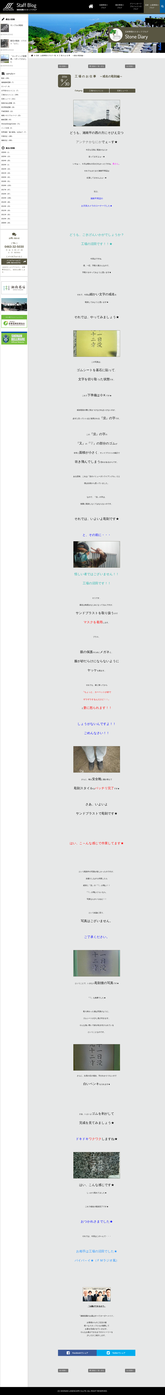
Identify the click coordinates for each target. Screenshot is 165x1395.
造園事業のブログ (103, 6)
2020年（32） (6, 177)
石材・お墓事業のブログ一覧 (46, 55)
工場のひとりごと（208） (10, 95)
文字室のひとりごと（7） (10, 91)
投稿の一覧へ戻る (98, 66)
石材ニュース (122, 91)
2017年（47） (6, 190)
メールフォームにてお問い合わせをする (13, 262)
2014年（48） (6, 202)
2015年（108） (6, 198)
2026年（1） (5, 152)
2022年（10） (6, 169)
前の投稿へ (63, 66)
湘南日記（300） (7, 140)
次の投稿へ (130, 66)
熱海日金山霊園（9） (8, 103)
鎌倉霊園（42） (6, 120)
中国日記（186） (7, 136)
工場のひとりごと (96, 91)
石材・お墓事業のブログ (152, 6)
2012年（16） (6, 210)
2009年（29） (6, 223)
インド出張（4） (7, 128)
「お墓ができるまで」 (97, 1306)
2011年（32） (6, 215)
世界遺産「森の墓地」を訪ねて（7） (14, 132)
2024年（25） (6, 161)
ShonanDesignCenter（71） (11, 124)
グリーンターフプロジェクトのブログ (136, 6)
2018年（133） (6, 185)
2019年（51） (6, 181)
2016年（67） (6, 194)
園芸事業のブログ (119, 6)
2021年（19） (6, 173)
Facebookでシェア (80, 1353)
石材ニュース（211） (8, 99)
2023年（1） (5, 165)
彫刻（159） (5, 78)
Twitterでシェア (118, 1353)
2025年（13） (6, 156)
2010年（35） (6, 219)
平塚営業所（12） (7, 111)
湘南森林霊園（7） (8, 82)
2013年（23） (6, 206)
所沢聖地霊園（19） (8, 107)
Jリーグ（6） (6, 86)
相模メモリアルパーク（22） (11, 115)
